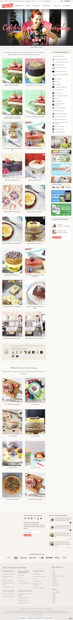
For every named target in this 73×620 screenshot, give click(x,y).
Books (53, 599)
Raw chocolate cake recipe (35, 85)
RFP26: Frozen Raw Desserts (35, 148)
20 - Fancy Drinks (35, 467)
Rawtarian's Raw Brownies (12, 338)
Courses (54, 598)
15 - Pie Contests (35, 436)
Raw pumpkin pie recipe (35, 243)
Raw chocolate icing (12, 180)
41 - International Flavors (12, 499)
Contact (54, 582)
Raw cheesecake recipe (12, 85)
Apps (53, 573)
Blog (53, 601)
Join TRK (54, 577)
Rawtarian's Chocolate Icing (35, 338)
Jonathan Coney (61, 231)
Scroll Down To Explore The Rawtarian (36, 618)
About (53, 570)
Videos (54, 595)
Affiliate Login (55, 585)
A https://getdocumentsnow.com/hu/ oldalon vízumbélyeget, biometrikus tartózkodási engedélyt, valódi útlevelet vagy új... (63, 543)
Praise (53, 579)
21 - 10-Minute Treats (12, 467)
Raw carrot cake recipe (35, 211)
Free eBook (55, 580)
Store (53, 571)
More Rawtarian (57, 567)
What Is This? (57, 237)
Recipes (54, 593)
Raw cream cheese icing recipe (12, 243)
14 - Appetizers (35, 404)
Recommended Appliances (58, 576)
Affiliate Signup (55, 583)
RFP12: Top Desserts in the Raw (35, 116)
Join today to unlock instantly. (19, 348)
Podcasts (54, 596)
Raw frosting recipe (35, 180)
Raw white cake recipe (12, 275)
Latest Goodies (55, 592)
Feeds (53, 602)
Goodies (54, 589)
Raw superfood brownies (12, 211)
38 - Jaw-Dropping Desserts (12, 404)
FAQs (53, 574)
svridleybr (60, 224)
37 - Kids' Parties (12, 436)
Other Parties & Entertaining (24, 367)
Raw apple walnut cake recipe (12, 306)
